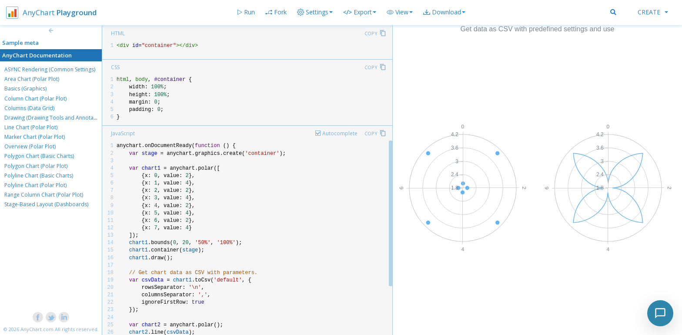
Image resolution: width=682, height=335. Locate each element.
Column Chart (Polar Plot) (35, 98)
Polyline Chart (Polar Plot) (35, 185)
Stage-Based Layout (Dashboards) (46, 204)
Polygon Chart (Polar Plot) (35, 166)
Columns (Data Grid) (29, 108)
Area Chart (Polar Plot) (31, 79)
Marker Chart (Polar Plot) (34, 137)
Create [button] (653, 12)
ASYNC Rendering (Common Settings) (49, 69)
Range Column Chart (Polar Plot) (43, 194)
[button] (399, 12)
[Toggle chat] (660, 313)
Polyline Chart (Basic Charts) (38, 175)
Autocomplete (340, 133)
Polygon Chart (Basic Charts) (39, 156)
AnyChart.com (36, 329)
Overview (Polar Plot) (30, 146)
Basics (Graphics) (25, 88)
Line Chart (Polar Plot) (30, 127)
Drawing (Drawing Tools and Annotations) (55, 117)
